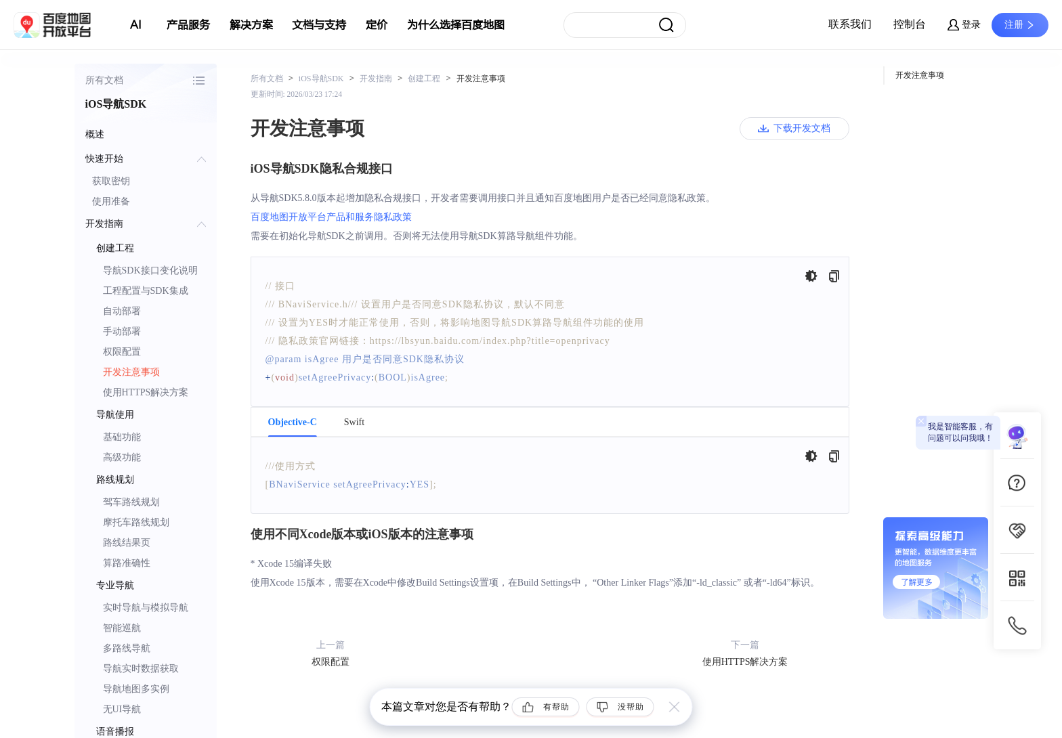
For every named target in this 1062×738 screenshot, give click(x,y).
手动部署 (122, 331)
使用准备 (111, 201)
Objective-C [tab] (292, 422)
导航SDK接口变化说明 (150, 270)
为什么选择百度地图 (456, 25)
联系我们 (850, 24)
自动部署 (122, 311)
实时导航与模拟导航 (145, 608)
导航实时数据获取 (141, 669)
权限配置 (122, 352)
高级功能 (122, 457)
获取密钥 (111, 181)
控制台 (909, 24)
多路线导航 (126, 648)
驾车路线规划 (131, 502)
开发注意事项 (131, 372)
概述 (94, 134)
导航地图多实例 (136, 689)
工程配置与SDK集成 (145, 291)
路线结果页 (126, 543)
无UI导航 (122, 709)
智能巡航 (122, 628)
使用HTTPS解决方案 (146, 392)
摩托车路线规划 (136, 522)
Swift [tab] (354, 422)
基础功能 (122, 437)
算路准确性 (126, 563)
